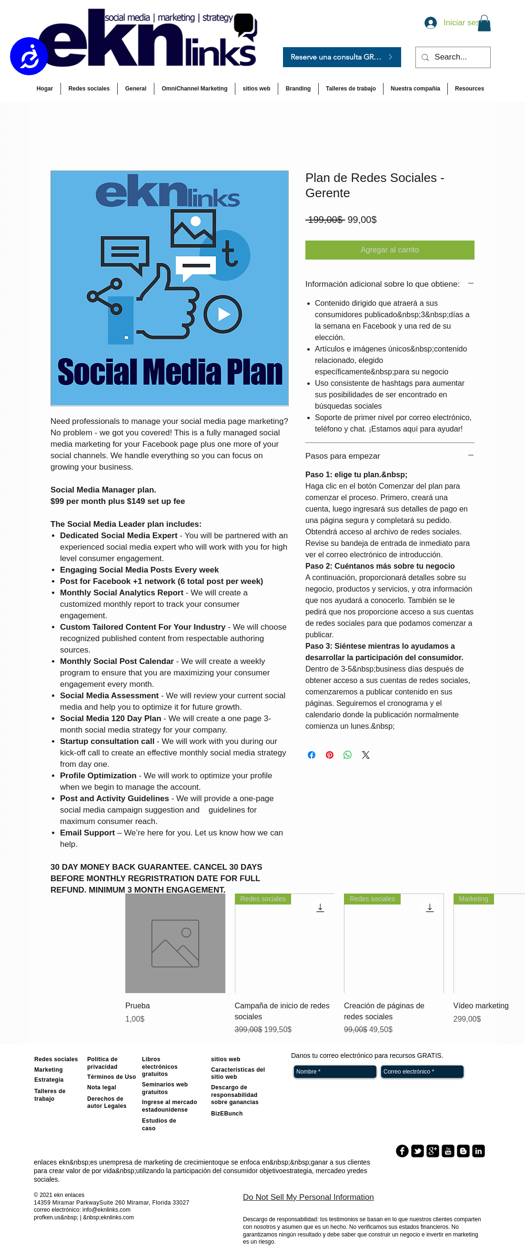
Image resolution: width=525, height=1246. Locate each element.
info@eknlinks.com (106, 1209)
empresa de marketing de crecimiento (162, 1162)
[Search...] (452, 57)
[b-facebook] (402, 1151)
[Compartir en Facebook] (311, 755)
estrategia (297, 1171)
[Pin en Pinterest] (329, 755)
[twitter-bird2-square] (417, 1151)
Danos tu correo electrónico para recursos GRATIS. (367, 1055)
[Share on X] (366, 755)
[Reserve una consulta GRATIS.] (342, 57)
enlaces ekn (52, 1162)
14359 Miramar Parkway (67, 1202)
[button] (484, 23)
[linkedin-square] (478, 1151)
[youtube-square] (448, 1151)
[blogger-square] (463, 1151)
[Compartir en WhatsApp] (347, 755)
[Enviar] (479, 1071)
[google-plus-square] (432, 1151)
